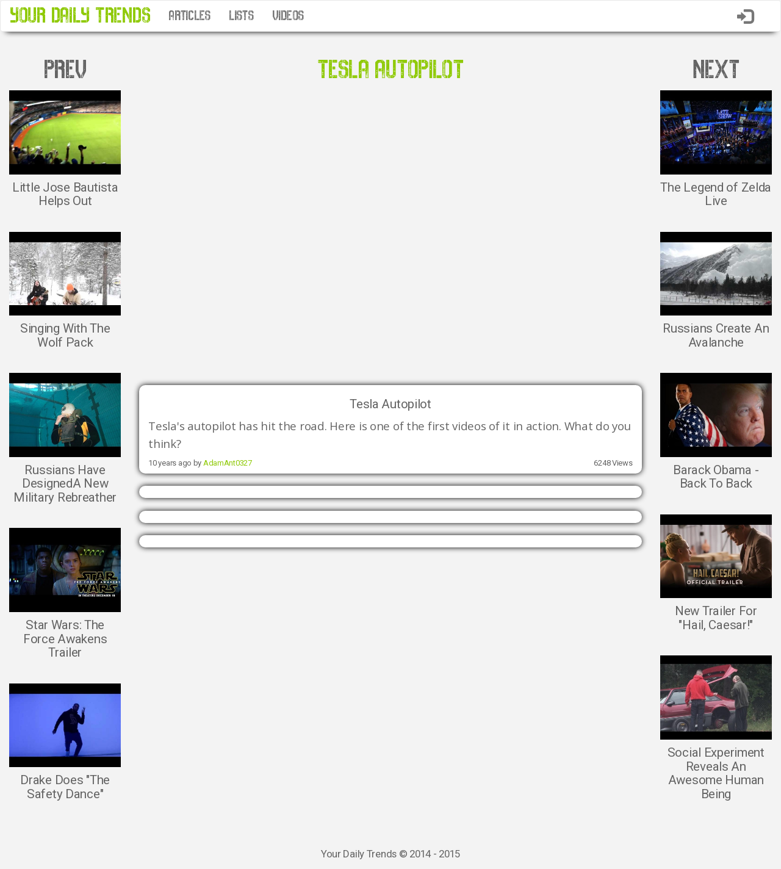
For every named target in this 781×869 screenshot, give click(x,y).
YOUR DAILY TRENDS (80, 15)
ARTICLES (189, 16)
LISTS (241, 16)
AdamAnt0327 (227, 462)
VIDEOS (288, 16)
